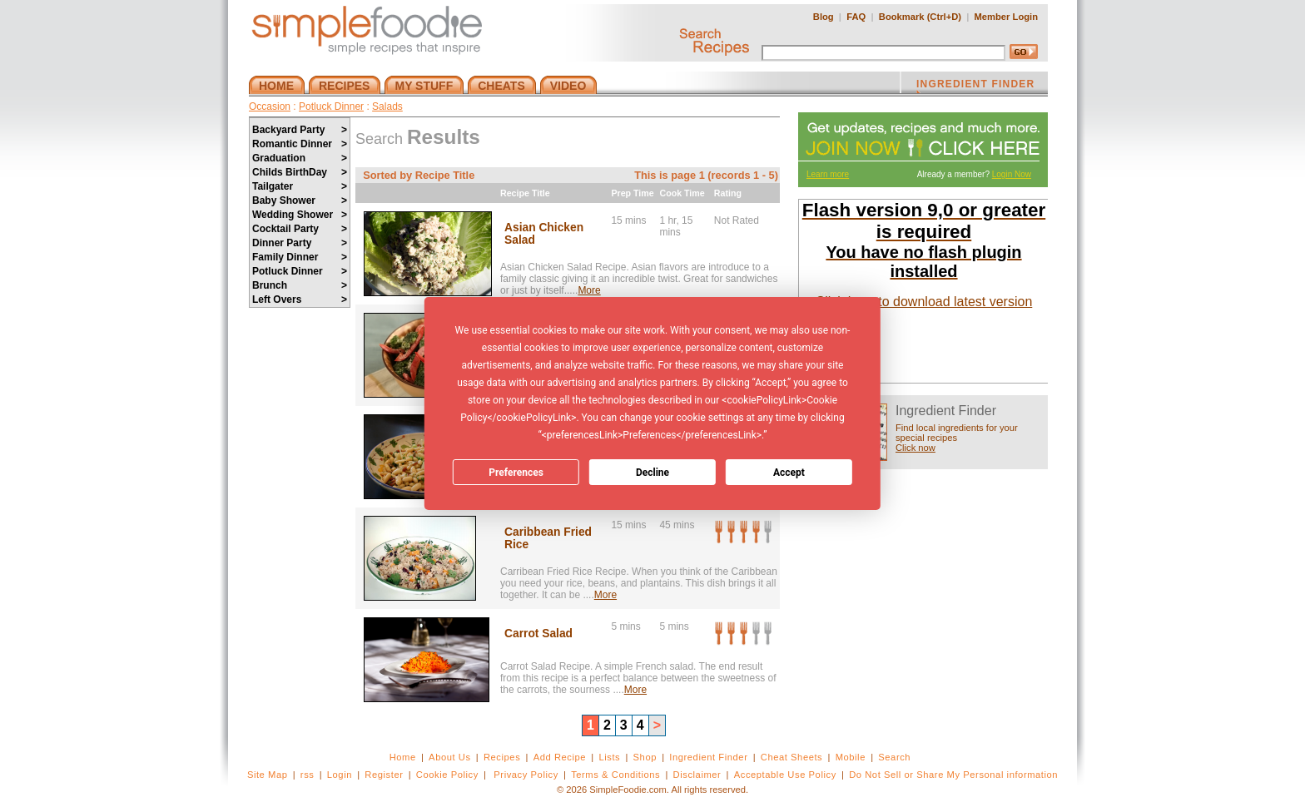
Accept (789, 472)
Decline (652, 472)
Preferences (516, 472)
